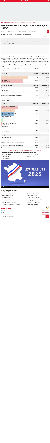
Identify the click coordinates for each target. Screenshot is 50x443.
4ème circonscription (30, 22)
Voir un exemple (45, 210)
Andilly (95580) (9, 34)
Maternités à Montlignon (7, 195)
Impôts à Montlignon (6, 200)
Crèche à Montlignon (6, 197)
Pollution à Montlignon (32, 195)
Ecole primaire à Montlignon (8, 193)
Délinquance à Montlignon (33, 193)
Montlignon (28, 41)
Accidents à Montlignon (32, 191)
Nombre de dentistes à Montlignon (35, 199)
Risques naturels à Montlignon (33, 197)
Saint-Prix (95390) (27, 34)
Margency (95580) (18, 34)
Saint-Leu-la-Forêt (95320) (32, 154)
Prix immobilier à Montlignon (33, 202)
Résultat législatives (7, 22)
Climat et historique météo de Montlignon (11, 204)
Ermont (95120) (5, 156)
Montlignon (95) (5, 191)
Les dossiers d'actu (5, 214)
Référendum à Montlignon (33, 204)
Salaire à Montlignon (6, 199)
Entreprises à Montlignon (32, 200)
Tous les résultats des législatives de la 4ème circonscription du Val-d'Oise (25, 150)
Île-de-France (16, 22)
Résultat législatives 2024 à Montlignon (10, 41)
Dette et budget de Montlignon (9, 202)
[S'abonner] (25, 216)
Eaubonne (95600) (6, 158)
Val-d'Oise (22, 22)
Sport (2, 212)
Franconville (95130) (6, 154)
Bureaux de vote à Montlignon (8, 43)
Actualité (3, 210)
